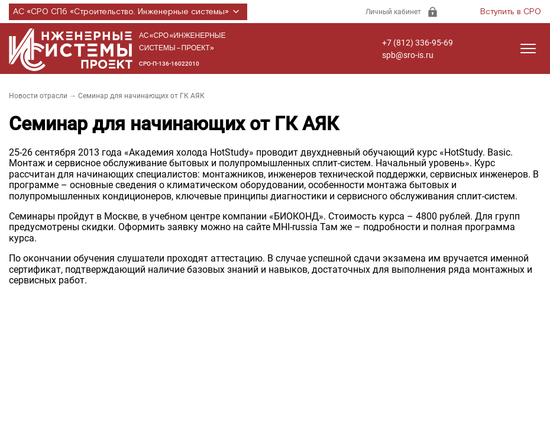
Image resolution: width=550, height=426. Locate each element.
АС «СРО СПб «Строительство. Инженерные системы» (128, 12)
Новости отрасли (38, 96)
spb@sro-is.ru (407, 55)
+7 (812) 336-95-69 (417, 42)
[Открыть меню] (528, 49)
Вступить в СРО (510, 12)
